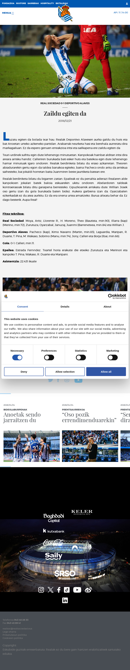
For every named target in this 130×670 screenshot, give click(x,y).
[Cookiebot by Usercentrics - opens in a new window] (110, 296)
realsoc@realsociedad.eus (17, 629)
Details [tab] (65, 306)
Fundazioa (8, 3)
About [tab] (107, 306)
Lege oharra (9, 632)
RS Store (21, 3)
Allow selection (64, 371)
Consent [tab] (22, 306)
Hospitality (47, 3)
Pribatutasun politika (15, 635)
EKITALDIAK (62, 3)
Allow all (106, 371)
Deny (24, 371)
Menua (8, 13)
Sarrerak (33, 3)
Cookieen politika (13, 638)
